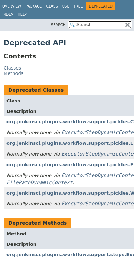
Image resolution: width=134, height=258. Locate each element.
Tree (78, 6)
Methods (14, 73)
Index (7, 14)
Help (22, 14)
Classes (12, 68)
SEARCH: (59, 25)
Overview (11, 6)
